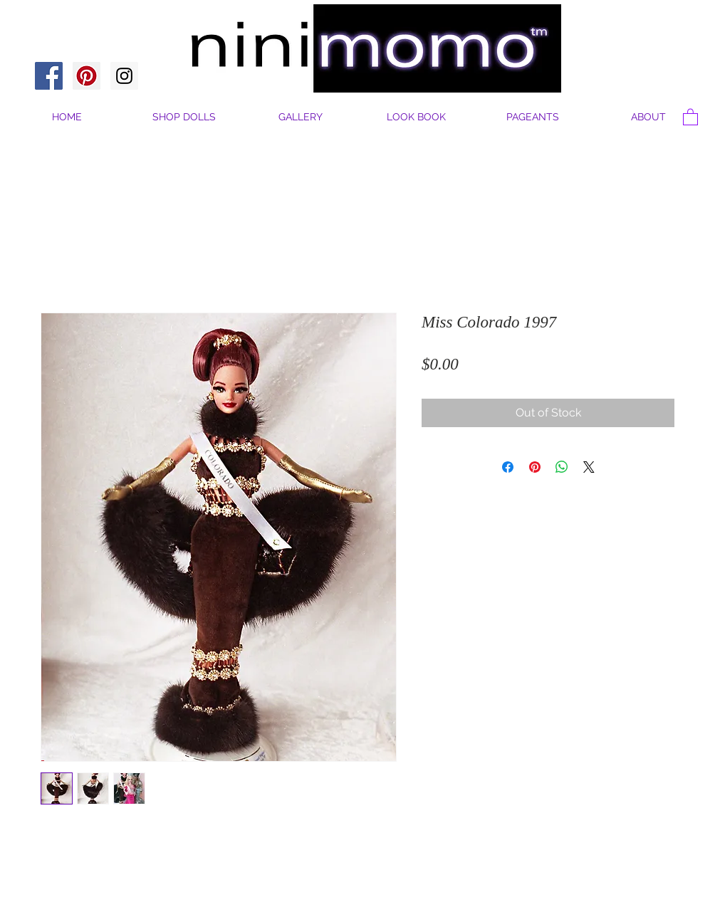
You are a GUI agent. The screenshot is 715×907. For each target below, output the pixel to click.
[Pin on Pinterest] (534, 467)
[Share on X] (588, 467)
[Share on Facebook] (507, 467)
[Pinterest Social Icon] (86, 76)
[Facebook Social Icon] (49, 76)
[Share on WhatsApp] (561, 467)
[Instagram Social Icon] (124, 76)
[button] (648, 117)
